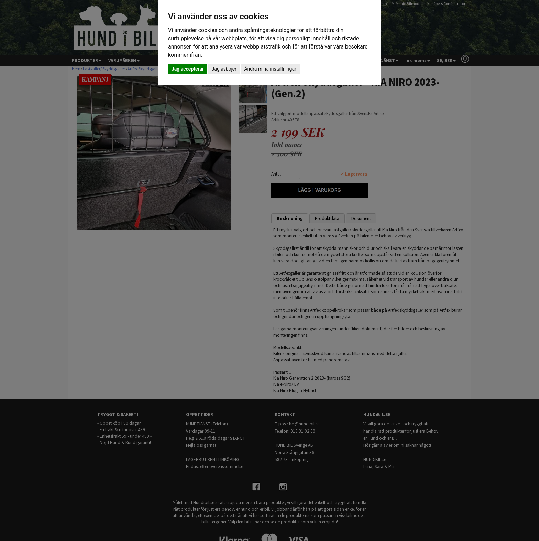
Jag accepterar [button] (188, 69)
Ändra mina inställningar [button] (270, 69)
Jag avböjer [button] (224, 69)
